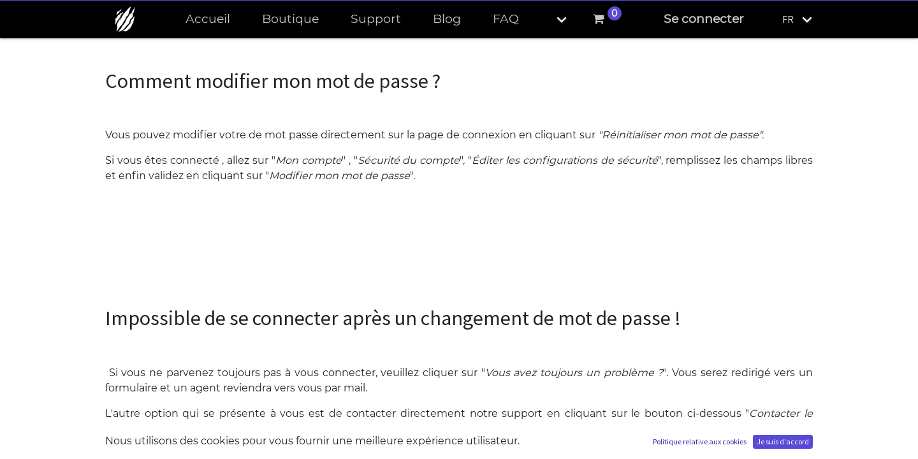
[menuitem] (208, 19)
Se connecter (704, 18)
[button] (551, 19)
